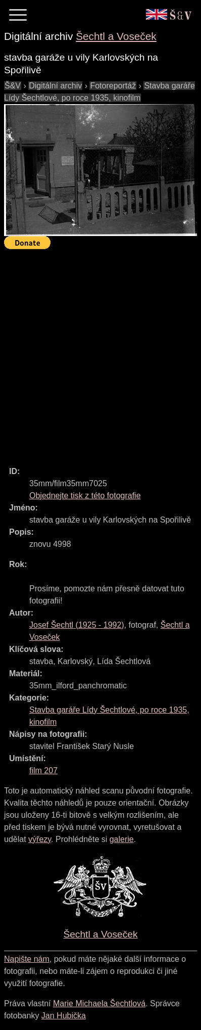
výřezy (39, 839)
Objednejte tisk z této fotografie (85, 495)
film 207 (43, 770)
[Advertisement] (100, 353)
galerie (122, 839)
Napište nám (26, 959)
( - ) (76, 625)
